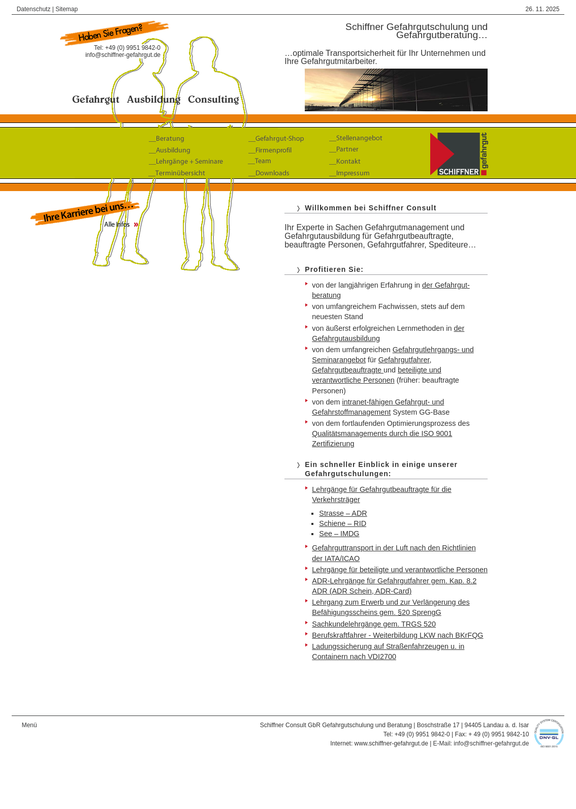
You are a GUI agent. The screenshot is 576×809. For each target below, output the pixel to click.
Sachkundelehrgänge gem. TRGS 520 (374, 624)
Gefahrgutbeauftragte (347, 370)
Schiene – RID (342, 523)
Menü (29, 725)
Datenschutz (34, 9)
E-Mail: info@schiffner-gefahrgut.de (481, 743)
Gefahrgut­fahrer (404, 360)
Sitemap (66, 9)
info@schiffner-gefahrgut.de (123, 54)
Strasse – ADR (343, 513)
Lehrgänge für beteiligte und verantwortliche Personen (400, 570)
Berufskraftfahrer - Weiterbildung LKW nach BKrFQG (397, 635)
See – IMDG (339, 534)
